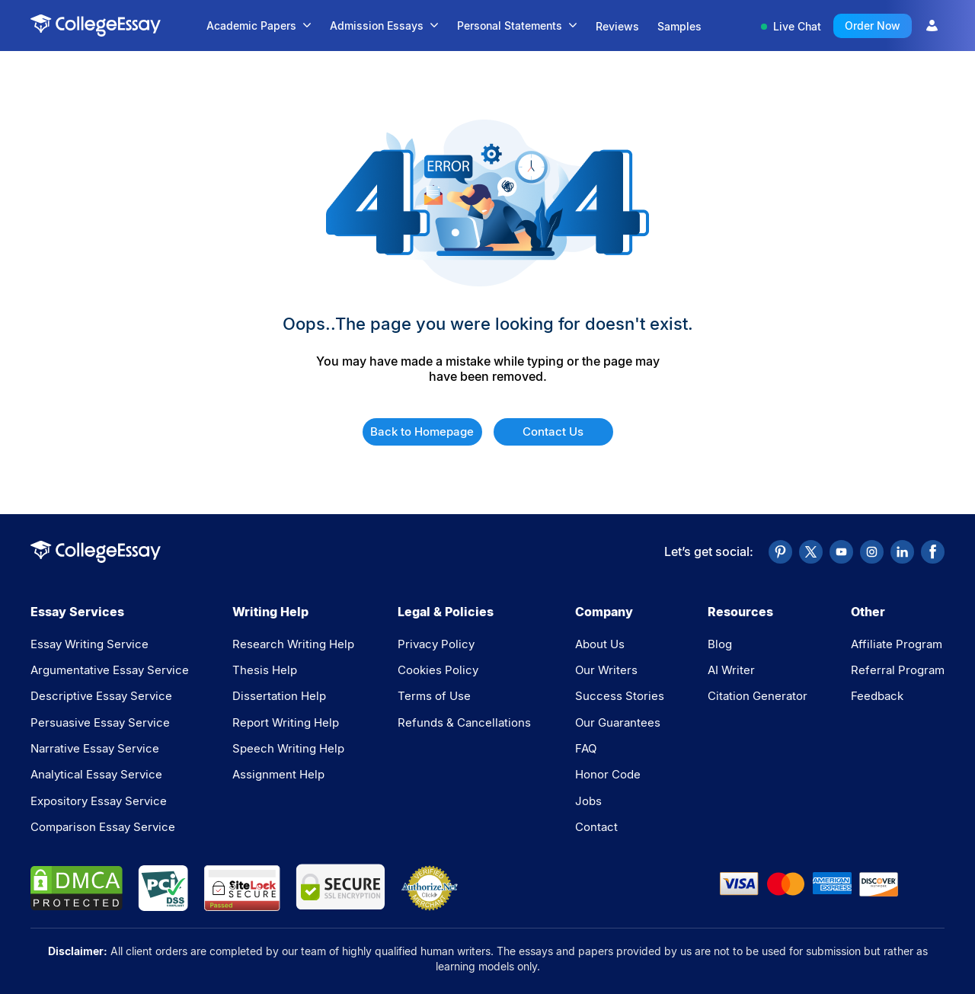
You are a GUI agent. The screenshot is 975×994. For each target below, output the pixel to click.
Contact (596, 827)
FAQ (585, 748)
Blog (720, 644)
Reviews (617, 26)
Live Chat (791, 26)
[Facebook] (933, 552)
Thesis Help (264, 670)
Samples (679, 26)
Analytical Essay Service (96, 774)
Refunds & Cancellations (464, 722)
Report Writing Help (285, 722)
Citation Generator (757, 696)
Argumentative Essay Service (109, 670)
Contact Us (553, 431)
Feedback (877, 696)
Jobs (588, 801)
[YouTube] (841, 552)
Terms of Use (434, 696)
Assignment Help (278, 774)
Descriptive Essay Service (101, 696)
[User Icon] (932, 25)
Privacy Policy (436, 644)
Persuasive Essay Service (100, 722)
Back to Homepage (422, 431)
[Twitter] (811, 552)
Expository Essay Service (98, 801)
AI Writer (731, 670)
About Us (600, 644)
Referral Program (898, 670)
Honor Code (608, 774)
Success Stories (619, 696)
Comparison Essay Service (102, 827)
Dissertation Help (279, 696)
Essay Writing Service (89, 644)
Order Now (872, 25)
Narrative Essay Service (94, 748)
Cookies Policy (438, 670)
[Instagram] (872, 552)
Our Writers (606, 670)
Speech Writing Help (288, 748)
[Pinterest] (780, 552)
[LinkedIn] (902, 552)
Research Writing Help (293, 644)
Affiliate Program (896, 644)
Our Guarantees (617, 722)
